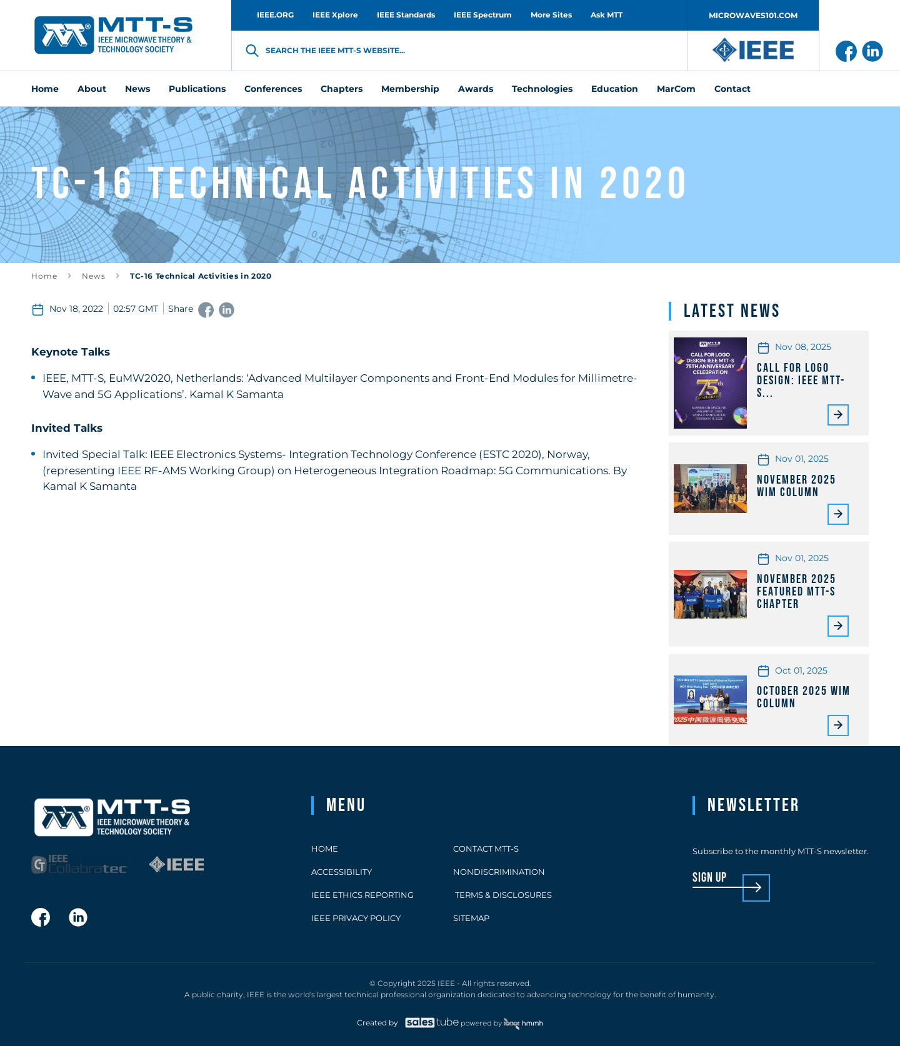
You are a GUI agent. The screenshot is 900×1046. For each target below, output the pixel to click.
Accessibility (341, 872)
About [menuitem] (92, 88)
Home (44, 276)
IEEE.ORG (275, 14)
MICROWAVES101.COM (753, 15)
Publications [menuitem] (197, 88)
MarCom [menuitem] (676, 88)
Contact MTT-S (486, 849)
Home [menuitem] (45, 88)
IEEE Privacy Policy (356, 918)
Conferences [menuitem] (273, 88)
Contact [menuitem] (732, 88)
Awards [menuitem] (475, 88)
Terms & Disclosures (502, 895)
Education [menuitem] (614, 88)
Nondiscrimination (499, 872)
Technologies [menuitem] (542, 88)
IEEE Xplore (335, 14)
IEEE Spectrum (483, 14)
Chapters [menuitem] (341, 88)
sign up (709, 878)
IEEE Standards (406, 14)
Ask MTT (606, 14)
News (94, 276)
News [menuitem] (137, 88)
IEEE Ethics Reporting (362, 895)
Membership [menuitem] (410, 88)
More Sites (551, 14)
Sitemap (471, 918)
